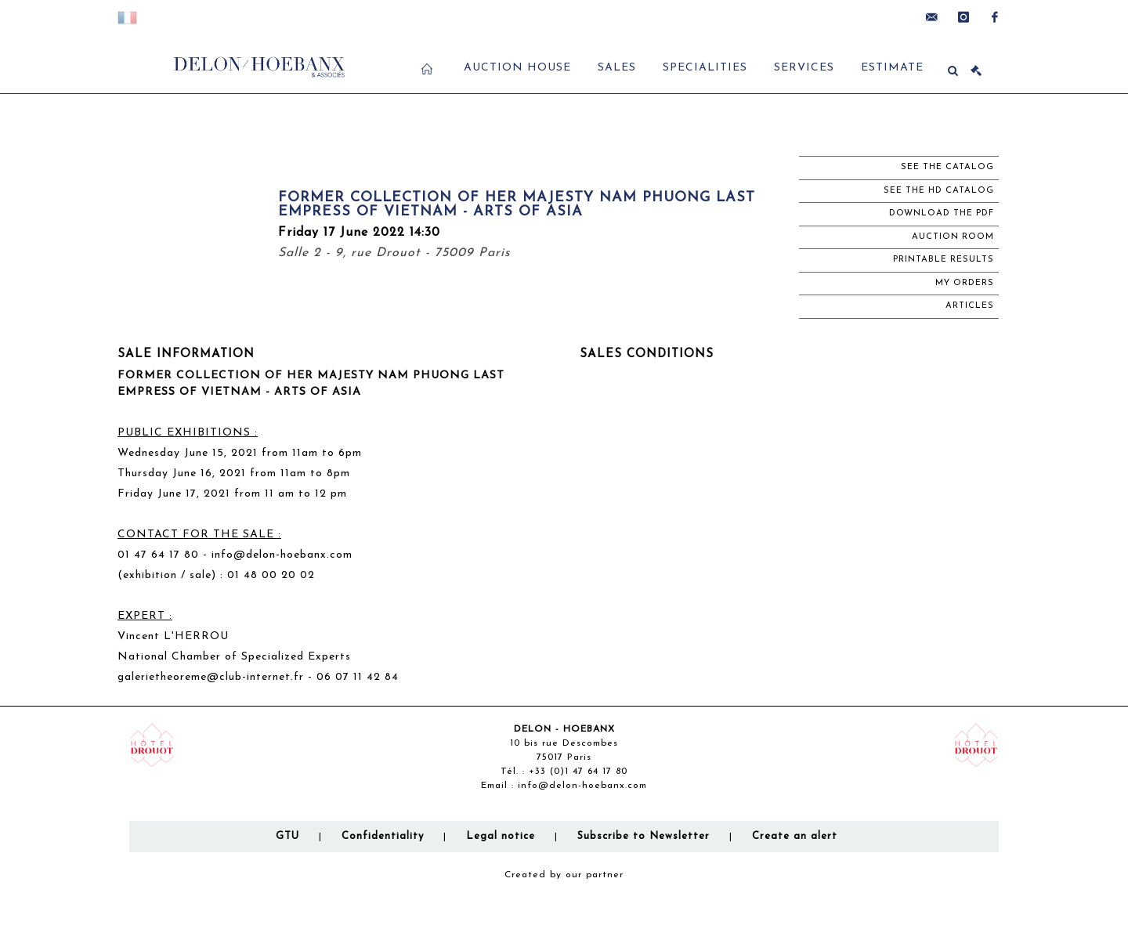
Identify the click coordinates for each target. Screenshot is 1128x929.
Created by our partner (564, 875)
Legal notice (500, 836)
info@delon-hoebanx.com (582, 785)
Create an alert (794, 836)
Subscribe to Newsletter (643, 836)
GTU (287, 836)
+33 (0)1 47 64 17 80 (578, 771)
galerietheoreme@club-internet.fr (211, 677)
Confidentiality (383, 836)
